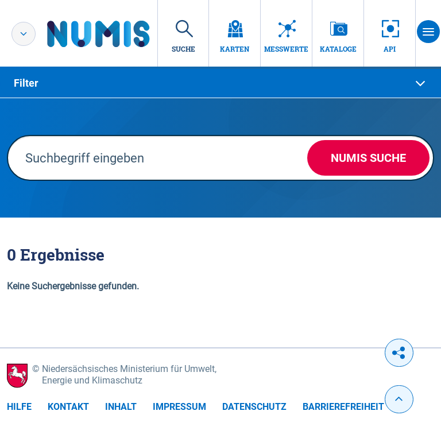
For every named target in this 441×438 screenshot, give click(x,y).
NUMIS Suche (368, 158)
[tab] (220, 83)
